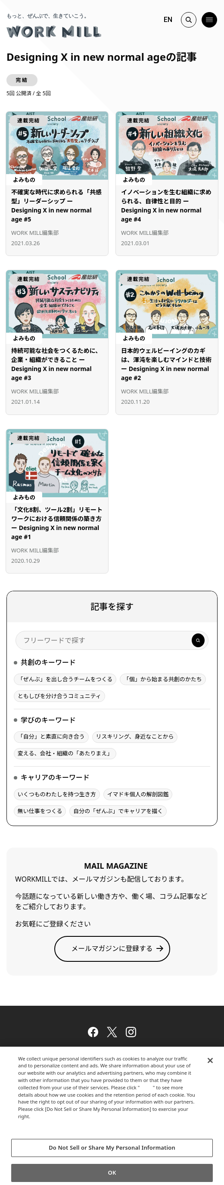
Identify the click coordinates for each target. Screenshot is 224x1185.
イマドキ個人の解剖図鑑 (137, 794)
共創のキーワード (48, 662)
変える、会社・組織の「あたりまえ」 (65, 753)
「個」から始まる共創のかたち (163, 679)
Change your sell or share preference (64, 1135)
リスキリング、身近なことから (135, 736)
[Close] (210, 1065)
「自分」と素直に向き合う (51, 736)
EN (168, 20)
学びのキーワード (48, 720)
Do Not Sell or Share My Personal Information (112, 1153)
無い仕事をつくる (40, 811)
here (147, 1092)
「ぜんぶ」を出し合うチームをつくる (65, 679)
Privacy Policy (36, 1128)
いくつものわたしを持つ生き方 (57, 794)
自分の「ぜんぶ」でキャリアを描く (118, 811)
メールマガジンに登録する (112, 948)
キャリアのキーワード (55, 777)
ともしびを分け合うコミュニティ (59, 696)
